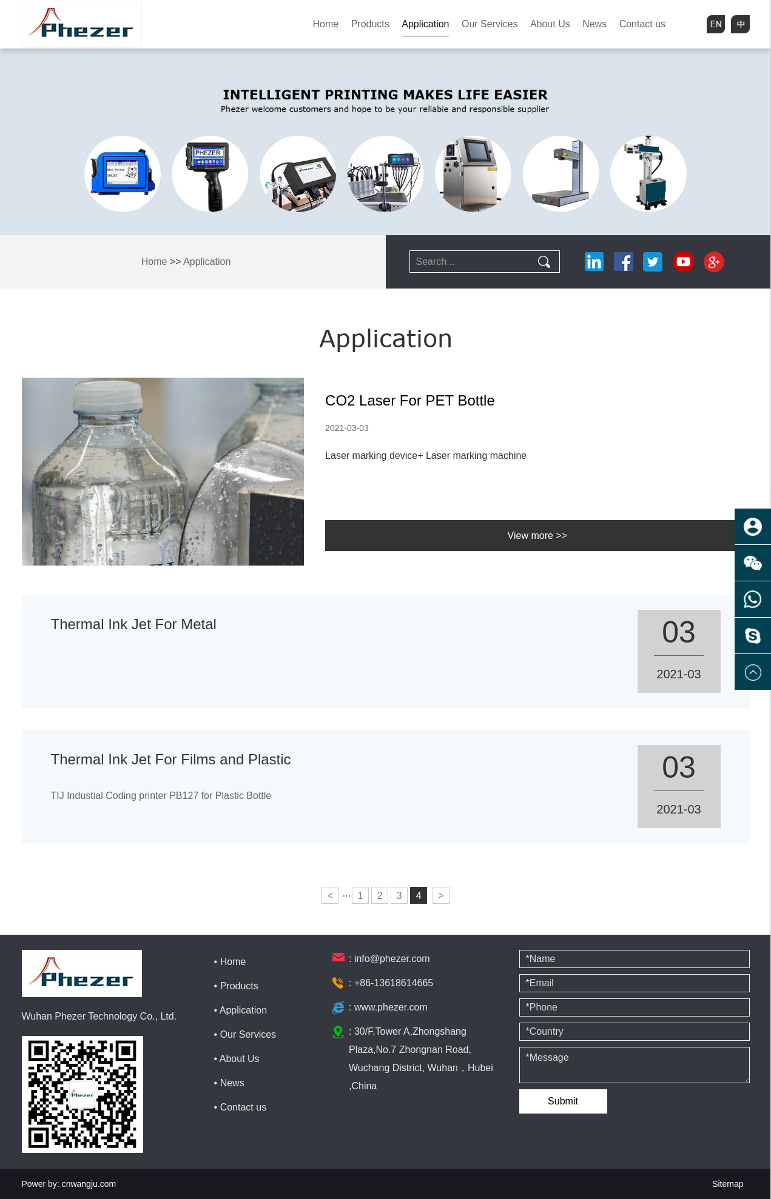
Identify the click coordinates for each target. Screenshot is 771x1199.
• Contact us (240, 1107)
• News (229, 1083)
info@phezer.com (392, 959)
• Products (236, 986)
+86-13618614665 (393, 983)
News (594, 24)
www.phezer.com (391, 1007)
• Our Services (245, 1034)
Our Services (489, 24)
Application (425, 24)
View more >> (537, 535)
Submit (563, 1101)
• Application (240, 1010)
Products (370, 24)
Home (326, 24)
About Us (550, 24)
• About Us (237, 1059)
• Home (230, 962)
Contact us (642, 24)
